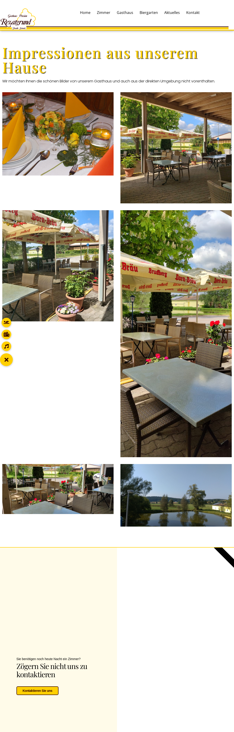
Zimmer (103, 12)
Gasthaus (125, 12)
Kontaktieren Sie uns (37, 690)
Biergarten (149, 12)
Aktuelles (172, 12)
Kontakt (193, 12)
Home (85, 12)
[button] (6, 359)
